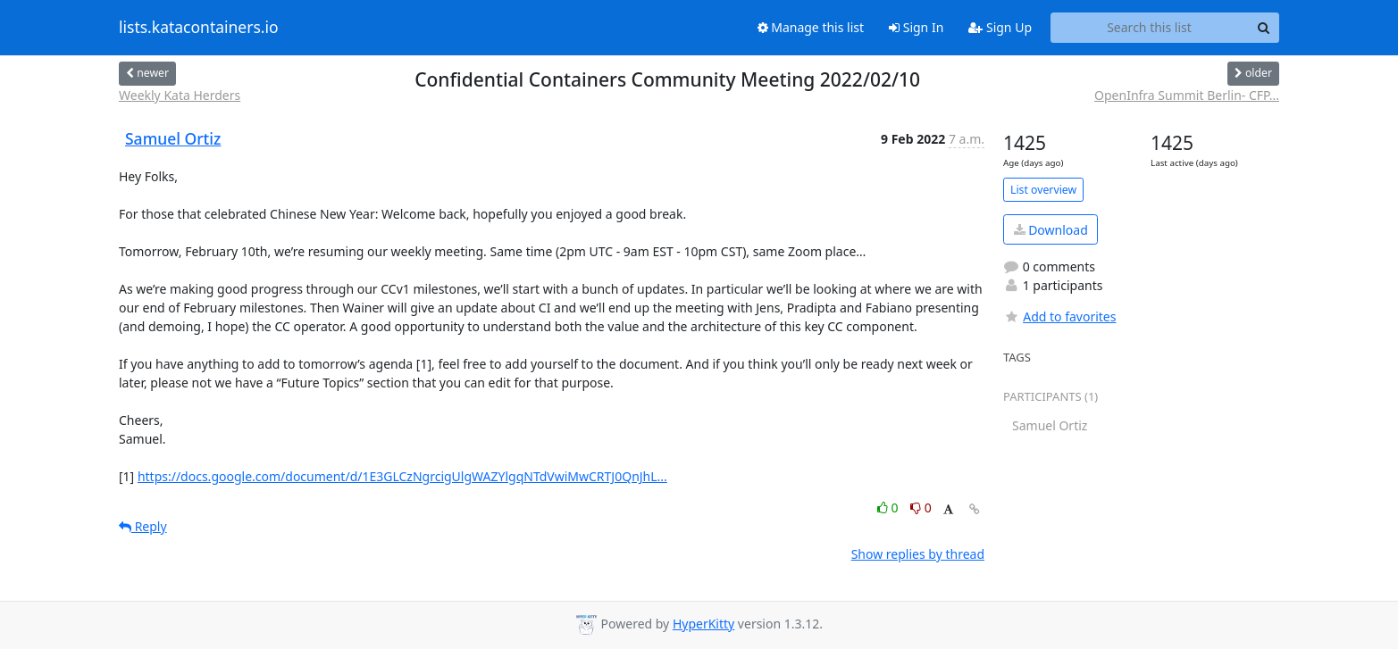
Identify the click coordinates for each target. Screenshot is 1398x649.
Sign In (916, 27)
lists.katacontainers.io (199, 27)
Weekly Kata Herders (179, 95)
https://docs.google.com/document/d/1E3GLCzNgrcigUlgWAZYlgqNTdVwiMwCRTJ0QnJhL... (402, 476)
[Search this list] (1149, 27)
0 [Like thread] (889, 507)
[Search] (1263, 27)
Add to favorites (1059, 316)
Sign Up (1000, 27)
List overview (1043, 189)
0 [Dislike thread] (921, 507)
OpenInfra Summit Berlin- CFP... (1186, 95)
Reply (143, 526)
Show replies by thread (917, 553)
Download (1051, 229)
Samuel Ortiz (173, 138)
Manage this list (811, 27)
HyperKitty (703, 623)
